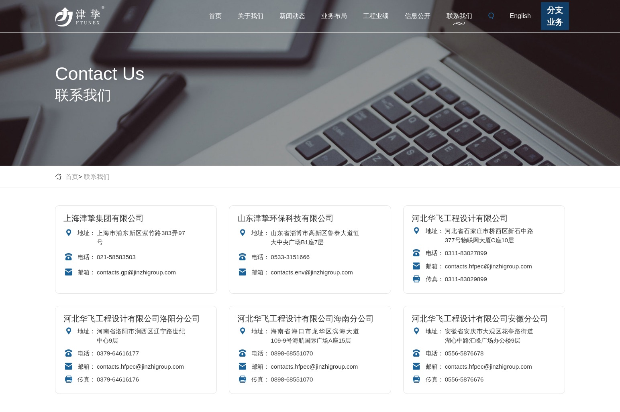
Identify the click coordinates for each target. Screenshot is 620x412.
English (520, 15)
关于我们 (250, 15)
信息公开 (417, 15)
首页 (215, 15)
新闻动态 (292, 15)
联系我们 (459, 15)
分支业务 (555, 16)
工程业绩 (376, 15)
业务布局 (334, 15)
